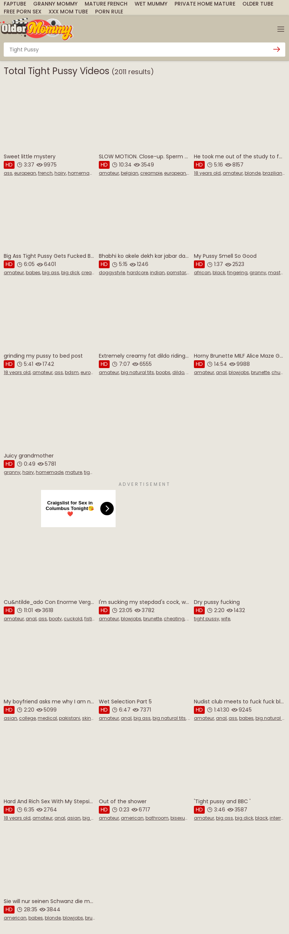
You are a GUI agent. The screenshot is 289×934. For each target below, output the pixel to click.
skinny (89, 718)
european (25, 173)
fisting (91, 618)
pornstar (176, 272)
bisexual (179, 818)
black (219, 272)
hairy (60, 173)
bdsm (72, 372)
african (202, 272)
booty (55, 618)
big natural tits (137, 372)
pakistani (69, 718)
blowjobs (239, 372)
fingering (237, 272)
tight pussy (206, 618)
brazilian (272, 173)
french (45, 173)
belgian (129, 173)
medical (47, 718)
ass (8, 173)
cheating (174, 618)
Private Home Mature (205, 3)
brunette (260, 372)
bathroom (157, 818)
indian (157, 272)
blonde (253, 173)
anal (221, 372)
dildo (178, 372)
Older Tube (257, 3)
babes (33, 272)
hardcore (137, 272)
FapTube (15, 3)
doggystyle (112, 272)
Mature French (106, 3)
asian (10, 718)
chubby (280, 372)
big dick (70, 272)
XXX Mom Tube (68, 11)
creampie (151, 173)
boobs (163, 372)
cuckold (73, 618)
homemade (81, 173)
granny (257, 272)
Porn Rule (109, 11)
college (27, 718)
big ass (50, 272)
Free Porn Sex (22, 11)
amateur (109, 173)
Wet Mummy (151, 3)
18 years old (207, 173)
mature (73, 472)
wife (225, 618)
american (132, 818)
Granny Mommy (55, 3)
